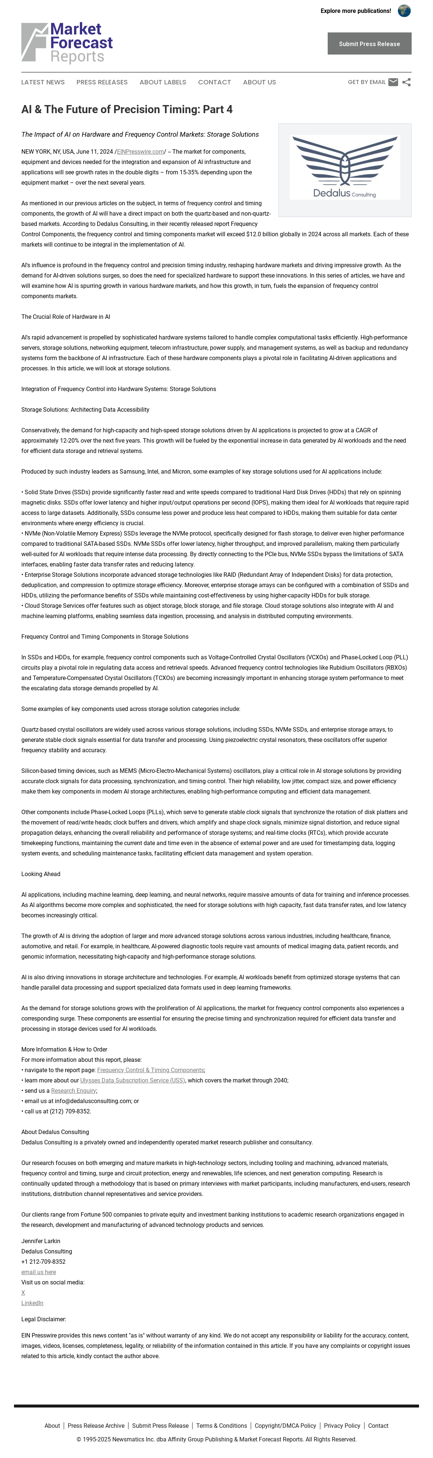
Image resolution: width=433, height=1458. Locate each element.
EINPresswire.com (140, 151)
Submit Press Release (160, 1425)
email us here (38, 1272)
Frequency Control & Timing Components (150, 1070)
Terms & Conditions (221, 1425)
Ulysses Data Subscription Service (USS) (132, 1080)
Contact (214, 82)
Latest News (43, 82)
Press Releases (102, 82)
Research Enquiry (73, 1090)
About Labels (163, 82)
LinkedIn (32, 1303)
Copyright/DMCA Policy (285, 1425)
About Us (259, 82)
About (52, 1425)
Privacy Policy (342, 1425)
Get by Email (373, 82)
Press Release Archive (96, 1425)
